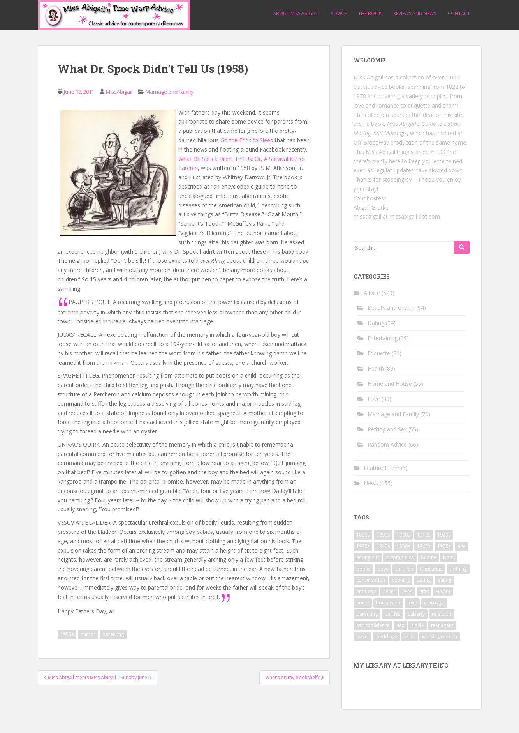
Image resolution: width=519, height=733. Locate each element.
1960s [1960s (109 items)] (423, 546)
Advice (339, 13)
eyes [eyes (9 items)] (407, 591)
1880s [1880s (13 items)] (362, 535)
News (371, 483)
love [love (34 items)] (412, 602)
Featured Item (381, 468)
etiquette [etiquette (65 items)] (366, 591)
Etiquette (379, 353)
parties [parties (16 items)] (392, 614)
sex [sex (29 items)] (400, 625)
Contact (459, 13)
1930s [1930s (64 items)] (362, 546)
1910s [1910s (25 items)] (423, 535)
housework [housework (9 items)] (388, 602)
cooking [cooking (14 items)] (401, 580)
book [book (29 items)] (449, 557)
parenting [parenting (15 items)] (367, 614)
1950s (67, 634)
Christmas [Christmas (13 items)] (431, 568)
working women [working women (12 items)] (439, 636)
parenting (113, 634)
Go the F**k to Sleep (246, 140)
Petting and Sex (387, 429)
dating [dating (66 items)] (424, 580)
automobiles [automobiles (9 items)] (400, 557)
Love (374, 399)
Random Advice (387, 444)
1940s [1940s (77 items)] (383, 546)
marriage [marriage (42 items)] (434, 602)
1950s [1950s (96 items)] (403, 546)
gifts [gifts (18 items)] (424, 591)
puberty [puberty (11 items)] (416, 614)
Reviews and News (414, 13)
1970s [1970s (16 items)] (443, 546)
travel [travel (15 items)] (362, 636)
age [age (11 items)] (461, 546)
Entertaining (383, 338)
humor (88, 634)
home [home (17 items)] (362, 602)
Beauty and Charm (391, 307)
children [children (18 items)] (404, 568)
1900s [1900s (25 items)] (403, 535)
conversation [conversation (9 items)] (370, 580)
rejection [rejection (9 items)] (441, 614)
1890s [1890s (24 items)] (383, 535)
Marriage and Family (170, 91)
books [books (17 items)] (363, 568)
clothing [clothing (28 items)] (458, 568)
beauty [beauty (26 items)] (428, 557)
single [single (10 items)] (417, 625)
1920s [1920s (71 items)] (443, 535)
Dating (376, 323)
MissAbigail (119, 91)
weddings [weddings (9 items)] (386, 636)
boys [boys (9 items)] (382, 568)
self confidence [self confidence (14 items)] (373, 625)
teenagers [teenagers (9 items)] (442, 625)
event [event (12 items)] (389, 591)
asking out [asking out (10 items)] (367, 557)
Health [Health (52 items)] (443, 591)
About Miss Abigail (296, 13)
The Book (370, 13)
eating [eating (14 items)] (444, 580)
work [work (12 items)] (409, 636)
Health (376, 368)
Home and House (390, 383)
